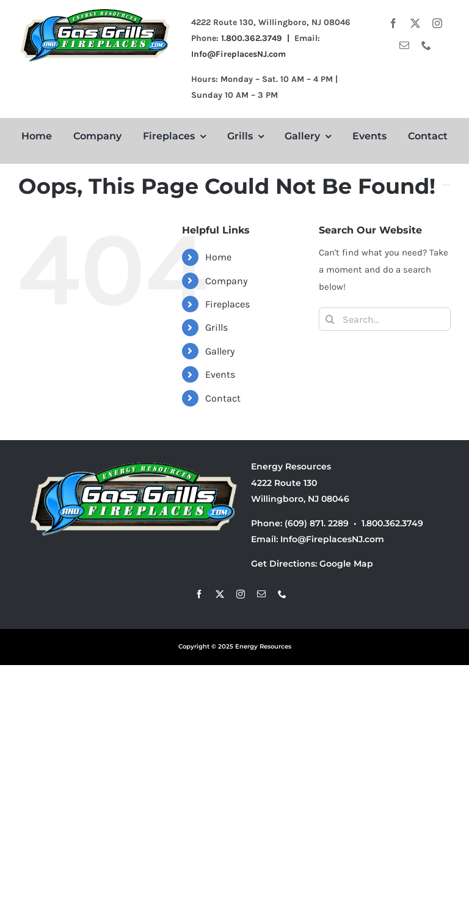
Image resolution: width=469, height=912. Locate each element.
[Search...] (385, 319)
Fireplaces (227, 304)
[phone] (426, 45)
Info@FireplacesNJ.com (238, 54)
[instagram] (437, 23)
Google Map (346, 563)
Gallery (219, 351)
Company (226, 281)
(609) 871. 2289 (317, 523)
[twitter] (415, 23)
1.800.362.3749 (392, 523)
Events (220, 374)
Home (218, 257)
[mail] (404, 45)
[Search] (330, 319)
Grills (216, 327)
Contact (223, 398)
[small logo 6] (95, 10)
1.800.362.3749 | (257, 38)
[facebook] (393, 23)
